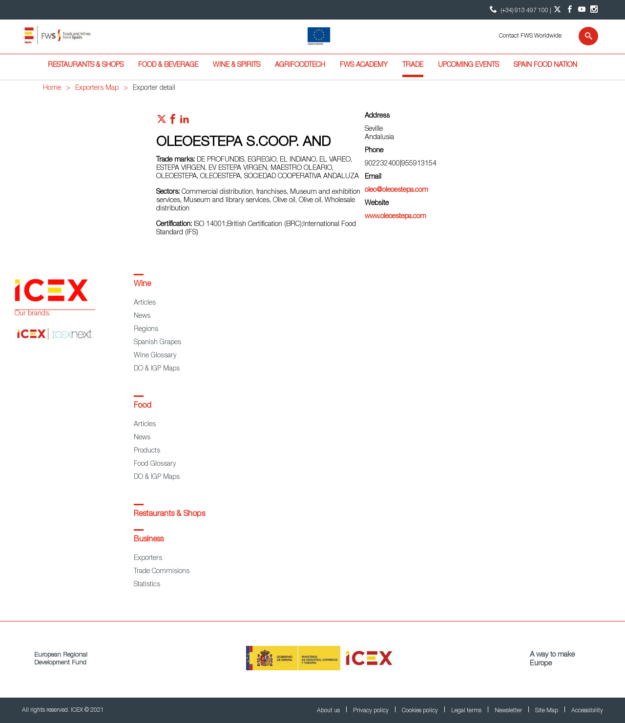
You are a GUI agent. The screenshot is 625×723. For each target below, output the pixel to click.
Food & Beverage (168, 65)
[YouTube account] (582, 9)
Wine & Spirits (236, 65)
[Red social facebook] (173, 121)
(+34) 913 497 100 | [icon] (519, 9)
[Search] (582, 36)
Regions (146, 329)
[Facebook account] (569, 9)
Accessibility (587, 711)
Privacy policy (371, 711)
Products (147, 451)
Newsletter (509, 711)
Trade (412, 65)
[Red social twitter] (162, 121)
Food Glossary (155, 464)
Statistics (147, 584)
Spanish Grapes (157, 342)
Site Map (547, 711)
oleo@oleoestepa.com (396, 190)
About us (329, 711)
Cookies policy (420, 711)
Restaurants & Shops (86, 65)
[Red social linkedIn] (184, 121)
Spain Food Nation (545, 65)
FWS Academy (364, 65)
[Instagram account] (594, 9)
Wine (142, 285)
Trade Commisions (161, 571)
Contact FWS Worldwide (530, 36)
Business (149, 540)
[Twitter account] (557, 9)
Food (142, 406)
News (142, 316)
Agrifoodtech (300, 65)
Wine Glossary (155, 355)
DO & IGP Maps (157, 369)
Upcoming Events (468, 65)
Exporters (148, 558)
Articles (145, 303)
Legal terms (467, 711)
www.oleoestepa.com (395, 216)
